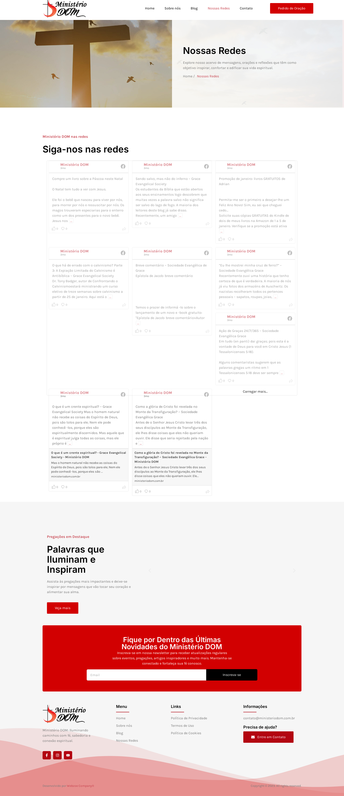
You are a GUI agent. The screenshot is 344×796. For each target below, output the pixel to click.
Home (149, 8)
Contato (246, 8)
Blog (193, 8)
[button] (149, 570)
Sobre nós (172, 8)
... (70, 443)
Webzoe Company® (80, 786)
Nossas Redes (218, 8)
